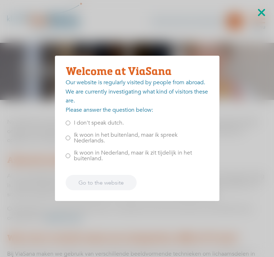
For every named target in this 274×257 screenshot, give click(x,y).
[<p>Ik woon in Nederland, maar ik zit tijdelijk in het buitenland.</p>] (68, 155)
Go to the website (101, 183)
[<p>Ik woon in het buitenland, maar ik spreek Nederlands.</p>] (68, 138)
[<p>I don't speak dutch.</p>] (68, 123)
